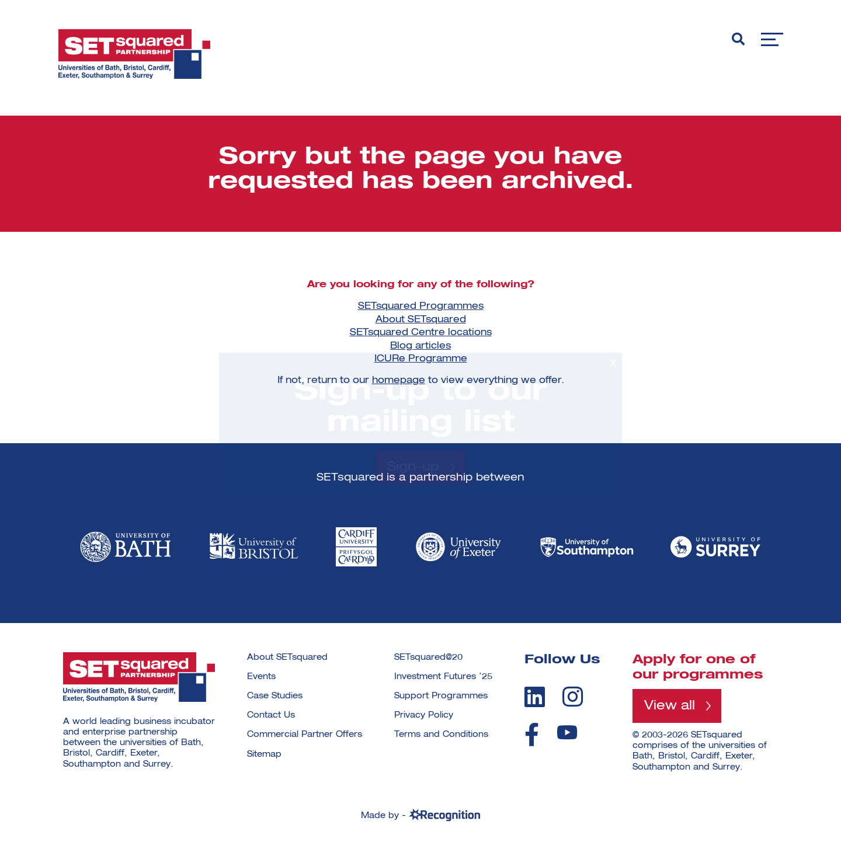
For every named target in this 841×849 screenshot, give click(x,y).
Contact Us (271, 715)
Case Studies (275, 696)
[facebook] (531, 734)
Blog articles (420, 346)
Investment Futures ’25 (443, 677)
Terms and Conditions (441, 734)
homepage (398, 380)
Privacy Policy (423, 715)
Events (261, 677)
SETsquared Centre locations (421, 332)
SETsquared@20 (428, 657)
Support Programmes (441, 696)
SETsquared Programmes (421, 306)
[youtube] (567, 732)
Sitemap (264, 754)
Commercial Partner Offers (304, 734)
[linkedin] (534, 696)
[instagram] (572, 696)
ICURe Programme (420, 359)
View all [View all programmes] (669, 706)
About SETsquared (421, 320)
